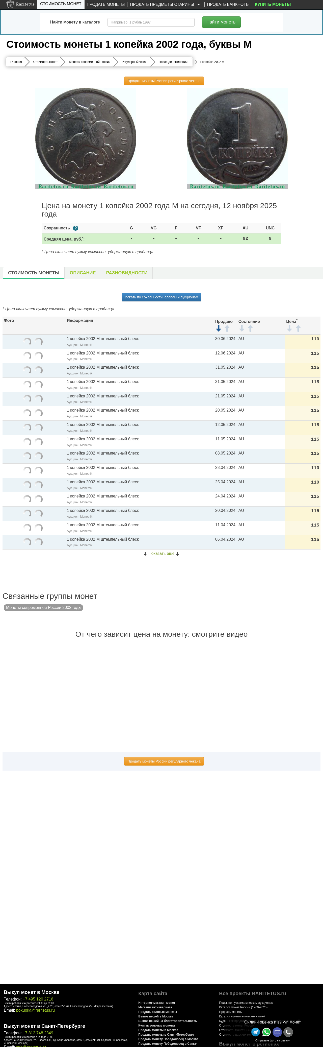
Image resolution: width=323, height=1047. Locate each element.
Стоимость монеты (33, 272)
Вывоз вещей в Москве (155, 1016)
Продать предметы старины (166, 4)
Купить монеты (273, 4)
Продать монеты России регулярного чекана (163, 81)
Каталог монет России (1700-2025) (243, 1007)
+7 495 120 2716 (38, 999)
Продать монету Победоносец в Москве (168, 1039)
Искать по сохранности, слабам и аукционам (161, 297)
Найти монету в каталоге (75, 22)
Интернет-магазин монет (156, 1003)
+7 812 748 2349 (38, 1033)
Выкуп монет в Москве (31, 992)
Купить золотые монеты (156, 1025)
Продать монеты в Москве (158, 1030)
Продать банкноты (228, 4)
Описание (83, 272)
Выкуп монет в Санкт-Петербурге (44, 1026)
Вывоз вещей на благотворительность (167, 1021)
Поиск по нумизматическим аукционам (246, 1003)
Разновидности (127, 272)
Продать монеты (106, 4)
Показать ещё (161, 553)
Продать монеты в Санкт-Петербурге (166, 1034)
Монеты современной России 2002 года (43, 607)
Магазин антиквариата (155, 1007)
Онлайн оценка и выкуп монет (272, 1022)
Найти (221, 22)
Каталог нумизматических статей (242, 1016)
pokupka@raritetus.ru (35, 1010)
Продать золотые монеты (157, 1012)
